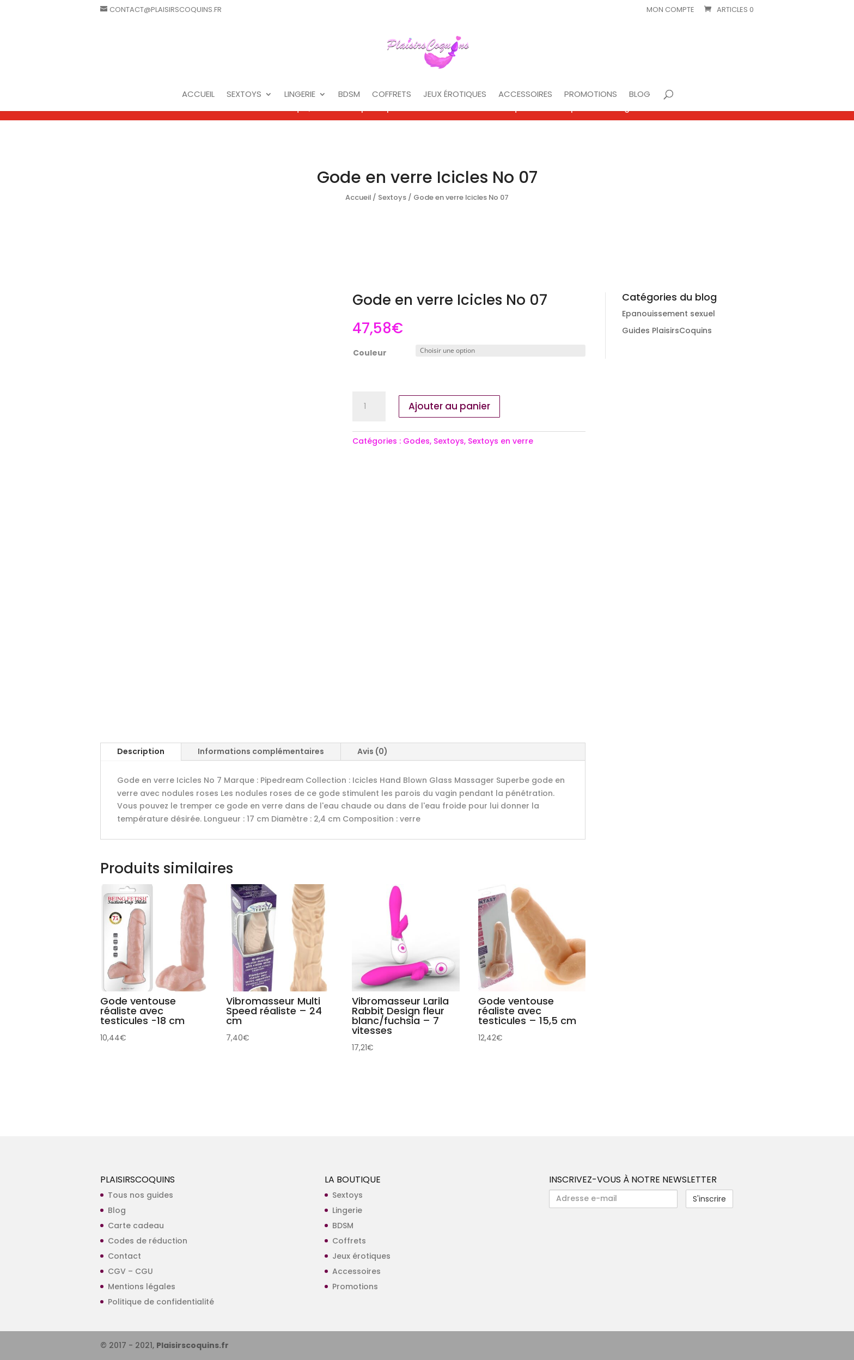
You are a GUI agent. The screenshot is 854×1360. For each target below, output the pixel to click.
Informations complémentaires (261, 751)
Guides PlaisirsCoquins (667, 330)
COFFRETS (391, 95)
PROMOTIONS (590, 95)
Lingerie (347, 1210)
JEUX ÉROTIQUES (454, 95)
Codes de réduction (147, 1240)
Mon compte (670, 10)
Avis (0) (372, 751)
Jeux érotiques (361, 1256)
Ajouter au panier (449, 406)
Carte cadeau (136, 1225)
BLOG (639, 95)
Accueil (358, 197)
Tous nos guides (140, 1195)
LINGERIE (299, 95)
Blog (117, 1210)
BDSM (349, 95)
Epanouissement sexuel (668, 313)
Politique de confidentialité (161, 1301)
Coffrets (349, 1240)
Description (140, 751)
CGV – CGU (130, 1271)
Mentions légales (141, 1286)
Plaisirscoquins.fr (192, 1345)
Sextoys (392, 197)
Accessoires (356, 1271)
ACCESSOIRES (525, 95)
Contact (124, 1256)
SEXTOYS (244, 95)
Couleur (370, 352)
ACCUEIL (198, 95)
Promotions (355, 1286)
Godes (416, 441)
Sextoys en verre (500, 441)
